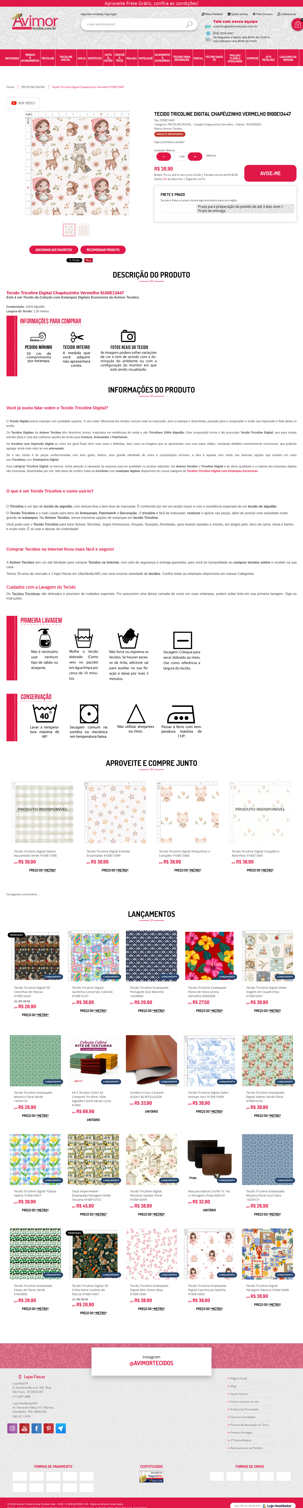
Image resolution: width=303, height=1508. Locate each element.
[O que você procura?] (189, 24)
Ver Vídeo (23, 103)
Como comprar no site (245, 1401)
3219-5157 (223, 33)
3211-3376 (21, 1416)
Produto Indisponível (42, 812)
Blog (233, 1386)
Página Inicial (239, 1378)
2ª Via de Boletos (241, 1440)
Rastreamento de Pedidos (247, 1448)
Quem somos (239, 14)
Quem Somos (239, 1394)
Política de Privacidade (245, 1409)
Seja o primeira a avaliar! (169, 142)
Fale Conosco (264, 14)
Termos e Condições (243, 1417)
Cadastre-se (288, 14)
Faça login (110, 14)
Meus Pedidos (214, 14)
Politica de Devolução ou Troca (250, 1425)
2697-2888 (21, 1396)
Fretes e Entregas (241, 1432)
